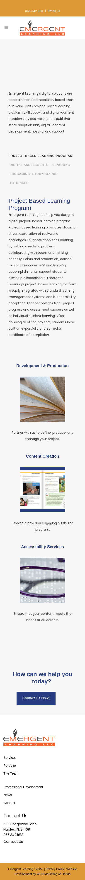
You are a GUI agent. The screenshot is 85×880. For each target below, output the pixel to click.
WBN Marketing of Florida (53, 874)
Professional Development (23, 787)
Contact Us (13, 841)
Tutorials (19, 183)
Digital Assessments (29, 165)
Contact (9, 803)
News (7, 795)
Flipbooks (60, 165)
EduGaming (20, 174)
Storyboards (44, 174)
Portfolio (9, 765)
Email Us (54, 11)
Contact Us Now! (36, 698)
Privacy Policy (55, 869)
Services (10, 757)
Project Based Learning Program (41, 156)
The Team (10, 773)
